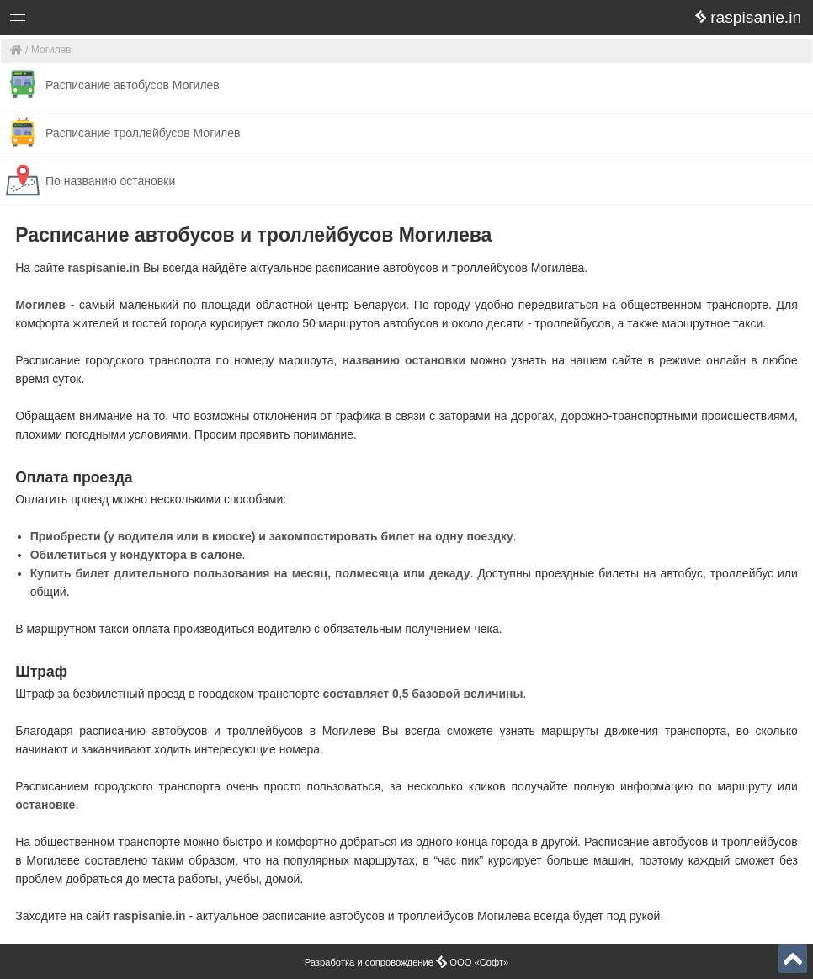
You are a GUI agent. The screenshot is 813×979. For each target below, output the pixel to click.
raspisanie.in (104, 267)
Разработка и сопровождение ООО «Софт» (407, 962)
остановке (45, 804)
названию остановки (403, 360)
